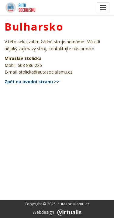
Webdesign (57, 212)
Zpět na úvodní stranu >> (32, 81)
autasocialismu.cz (73, 203)
